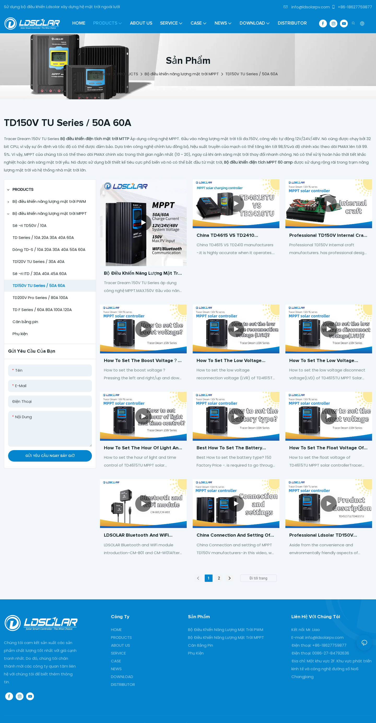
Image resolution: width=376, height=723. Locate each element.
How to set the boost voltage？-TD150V (141, 361)
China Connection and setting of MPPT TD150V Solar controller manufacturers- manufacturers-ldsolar (233, 536)
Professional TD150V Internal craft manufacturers (328, 236)
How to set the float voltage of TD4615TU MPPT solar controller (327, 449)
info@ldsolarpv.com (307, 7)
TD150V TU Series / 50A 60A (251, 74)
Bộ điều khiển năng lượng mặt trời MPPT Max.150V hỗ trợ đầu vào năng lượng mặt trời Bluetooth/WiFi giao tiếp (143, 274)
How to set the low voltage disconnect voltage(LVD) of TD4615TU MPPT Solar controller (327, 361)
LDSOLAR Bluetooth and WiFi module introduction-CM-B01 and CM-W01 (140, 536)
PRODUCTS (127, 74)
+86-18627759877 (351, 7)
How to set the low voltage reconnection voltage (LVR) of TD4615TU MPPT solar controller (234, 361)
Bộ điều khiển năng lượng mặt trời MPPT (182, 74)
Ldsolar (104, 74)
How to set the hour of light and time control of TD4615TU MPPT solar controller (142, 449)
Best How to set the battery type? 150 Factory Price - (229, 449)
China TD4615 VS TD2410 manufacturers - (225, 236)
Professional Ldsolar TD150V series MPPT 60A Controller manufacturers (321, 536)
